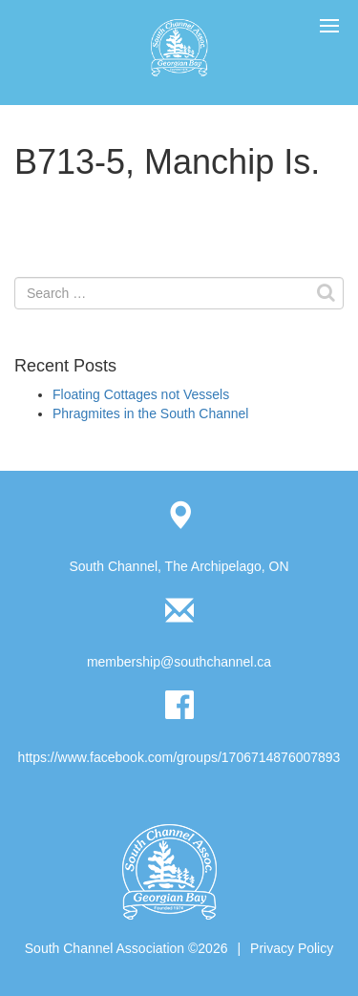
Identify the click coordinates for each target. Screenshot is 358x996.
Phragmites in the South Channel (150, 413)
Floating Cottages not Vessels (141, 394)
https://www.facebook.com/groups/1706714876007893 (179, 757)
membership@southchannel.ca (179, 661)
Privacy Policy (291, 948)
